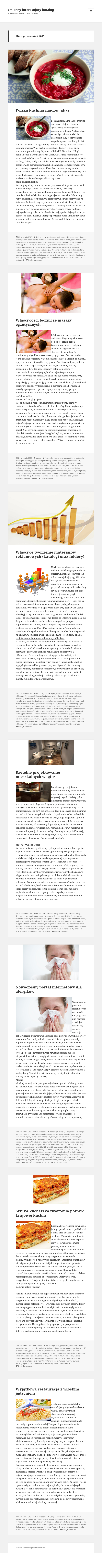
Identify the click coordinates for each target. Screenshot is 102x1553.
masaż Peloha (75, 468)
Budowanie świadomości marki (46, 698)
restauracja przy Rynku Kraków (28, 250)
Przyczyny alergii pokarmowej (64, 1157)
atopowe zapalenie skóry (73, 1144)
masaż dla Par (71, 465)
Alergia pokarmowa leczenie (63, 1134)
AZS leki (46, 1147)
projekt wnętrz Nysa (23, 921)
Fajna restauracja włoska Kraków (71, 1519)
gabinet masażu (74, 460)
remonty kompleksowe (70, 926)
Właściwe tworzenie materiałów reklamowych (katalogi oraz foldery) (50, 554)
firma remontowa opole (76, 918)
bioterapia (20, 460)
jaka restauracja (22, 242)
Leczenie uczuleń (46, 1152)
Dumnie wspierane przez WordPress (30, 1548)
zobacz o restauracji (62, 1363)
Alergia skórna (56, 1139)
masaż (18, 465)
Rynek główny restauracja (26, 257)
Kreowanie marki (27, 703)
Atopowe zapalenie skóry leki (27, 1147)
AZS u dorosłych (56, 1147)
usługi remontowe (64, 929)
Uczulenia (45, 1162)
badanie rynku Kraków (24, 698)
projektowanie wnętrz (56, 924)
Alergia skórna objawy (39, 1142)
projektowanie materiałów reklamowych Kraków (49, 716)
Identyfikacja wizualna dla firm (57, 701)
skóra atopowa (35, 1162)
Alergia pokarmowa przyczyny (43, 1137)
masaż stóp (36, 471)
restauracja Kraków (53, 247)
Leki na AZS (33, 1154)
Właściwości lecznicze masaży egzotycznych (44, 322)
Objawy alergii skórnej (59, 1154)
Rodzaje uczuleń (22, 1162)
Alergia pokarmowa (44, 1134)
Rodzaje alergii (76, 1159)
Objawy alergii (44, 1154)
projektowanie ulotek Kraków (52, 719)
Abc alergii (54, 1132)
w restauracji (69, 257)
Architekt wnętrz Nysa (24, 918)
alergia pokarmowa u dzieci (26, 1139)
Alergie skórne (57, 1144)
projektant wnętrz (53, 921)
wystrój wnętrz (44, 931)
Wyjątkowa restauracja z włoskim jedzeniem (47, 1391)
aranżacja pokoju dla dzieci (56, 913)
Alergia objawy (29, 1134)
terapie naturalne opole (63, 476)
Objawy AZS (33, 1157)
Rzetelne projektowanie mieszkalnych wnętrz (38, 774)
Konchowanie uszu (33, 463)
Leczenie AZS (34, 1152)
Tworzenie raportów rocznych (68, 724)
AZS (40, 1147)
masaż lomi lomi (31, 468)
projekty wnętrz (30, 926)
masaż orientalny (62, 468)
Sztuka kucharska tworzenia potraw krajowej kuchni (50, 1213)
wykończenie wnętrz (30, 931)
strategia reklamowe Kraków (38, 721)
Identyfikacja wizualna (35, 701)
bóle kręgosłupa (31, 460)
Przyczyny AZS (63, 1159)
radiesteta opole (27, 476)
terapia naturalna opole (44, 476)
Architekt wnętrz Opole (43, 918)
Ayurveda (49, 458)
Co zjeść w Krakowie (58, 1517)
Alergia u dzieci (22, 1144)
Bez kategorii (41, 693)
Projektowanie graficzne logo (59, 714)
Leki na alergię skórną (63, 1152)
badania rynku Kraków (73, 696)
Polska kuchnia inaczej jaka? (43, 110)
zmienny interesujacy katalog (31, 9)
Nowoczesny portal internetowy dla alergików (49, 989)
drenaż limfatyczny (59, 460)
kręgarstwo (46, 463)
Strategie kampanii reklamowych (63, 721)
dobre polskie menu (62, 239)
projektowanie (66, 921)
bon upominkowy (44, 460)
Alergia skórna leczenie (72, 1139)
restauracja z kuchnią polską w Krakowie (41, 1356)
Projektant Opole (38, 921)
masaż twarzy (61, 471)
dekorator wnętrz (59, 918)
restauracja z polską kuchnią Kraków (38, 252)
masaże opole (26, 473)
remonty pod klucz (31, 929)
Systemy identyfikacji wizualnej (43, 724)
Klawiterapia (20, 463)
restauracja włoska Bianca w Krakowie (43, 1529)
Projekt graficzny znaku (76, 708)
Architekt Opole (77, 916)
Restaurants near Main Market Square (70, 255)
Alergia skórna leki (23, 1142)
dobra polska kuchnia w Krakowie (41, 239)
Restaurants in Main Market (49, 1358)
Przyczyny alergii (45, 1157)
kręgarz (54, 463)
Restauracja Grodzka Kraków (33, 247)
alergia (61, 1132)
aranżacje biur (64, 916)
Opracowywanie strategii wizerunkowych (50, 708)
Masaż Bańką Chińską (46, 465)
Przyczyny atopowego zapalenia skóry (42, 1159)
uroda (38, 458)
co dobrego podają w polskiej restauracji (63, 237)
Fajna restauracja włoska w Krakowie (30, 1522)
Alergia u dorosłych (77, 1142)
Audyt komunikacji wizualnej (42, 696)
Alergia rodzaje (44, 1139)
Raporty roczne (70, 719)
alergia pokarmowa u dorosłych (68, 1137)
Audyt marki (59, 696)
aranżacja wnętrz (32, 916)
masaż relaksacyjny (23, 471)
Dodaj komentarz (35, 260)
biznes (38, 913)
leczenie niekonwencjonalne (69, 463)
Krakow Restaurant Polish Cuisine (58, 242)
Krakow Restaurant (36, 242)
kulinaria (39, 237)
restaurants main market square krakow (38, 255)
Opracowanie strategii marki (46, 703)
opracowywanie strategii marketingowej (52, 706)
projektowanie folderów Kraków (34, 714)
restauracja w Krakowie (50, 250)
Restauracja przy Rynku (71, 247)
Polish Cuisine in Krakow (58, 245)
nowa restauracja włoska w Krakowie (36, 1527)
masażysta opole (39, 473)
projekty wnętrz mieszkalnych (48, 926)
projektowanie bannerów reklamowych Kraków (40, 638)
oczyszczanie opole (70, 473)
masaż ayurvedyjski (29, 465)
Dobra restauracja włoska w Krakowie (43, 1519)
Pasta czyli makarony (60, 1527)
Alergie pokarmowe (42, 1144)
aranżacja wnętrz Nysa (49, 916)
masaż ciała (60, 465)
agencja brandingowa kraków (62, 693)
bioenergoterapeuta (61, 458)
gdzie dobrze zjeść (78, 239)
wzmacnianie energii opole (26, 478)
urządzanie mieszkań (47, 929)
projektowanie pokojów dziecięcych (33, 924)
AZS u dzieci (68, 1147)
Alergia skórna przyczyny (59, 1142)
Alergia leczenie (71, 1132)
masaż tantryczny (49, 471)
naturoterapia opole (54, 473)
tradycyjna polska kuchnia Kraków (50, 257)
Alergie (19, 1079)
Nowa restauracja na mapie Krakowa (51, 1524)
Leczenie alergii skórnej (54, 1149)
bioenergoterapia (77, 458)
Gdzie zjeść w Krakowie (54, 1522)
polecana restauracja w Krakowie (35, 245)
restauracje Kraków (60, 252)
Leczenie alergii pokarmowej (32, 1149)
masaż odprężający (46, 468)
